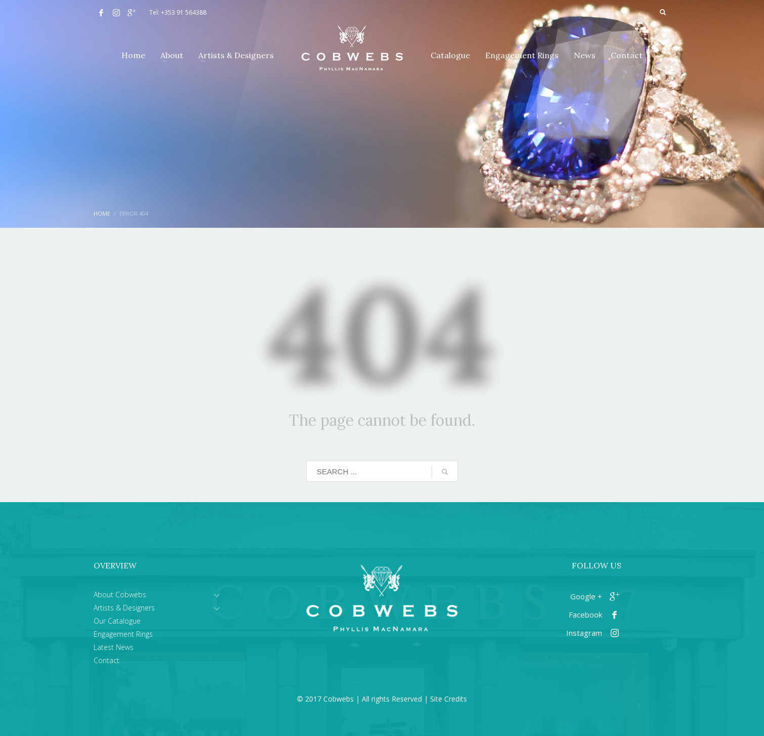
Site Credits (448, 699)
